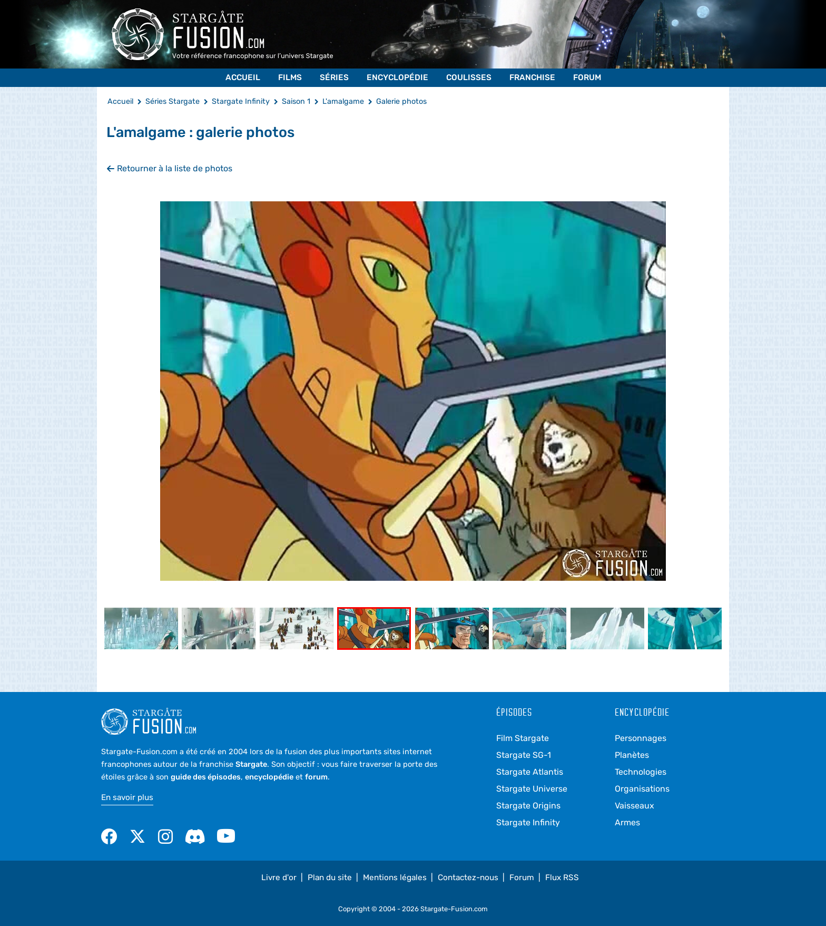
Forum (587, 77)
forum (316, 777)
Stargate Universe (531, 789)
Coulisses (468, 77)
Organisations (642, 789)
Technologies (640, 772)
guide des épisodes (206, 777)
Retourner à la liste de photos (169, 168)
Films (290, 77)
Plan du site (330, 877)
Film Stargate (522, 738)
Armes (627, 822)
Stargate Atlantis (529, 772)
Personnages (640, 738)
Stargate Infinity (528, 822)
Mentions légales (395, 877)
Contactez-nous (468, 877)
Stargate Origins (528, 806)
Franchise (532, 77)
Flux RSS (562, 877)
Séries (334, 77)
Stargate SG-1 (523, 755)
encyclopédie (269, 777)
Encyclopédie (397, 77)
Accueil (242, 77)
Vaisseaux (634, 806)
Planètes (632, 755)
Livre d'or (279, 877)
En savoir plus (127, 797)
